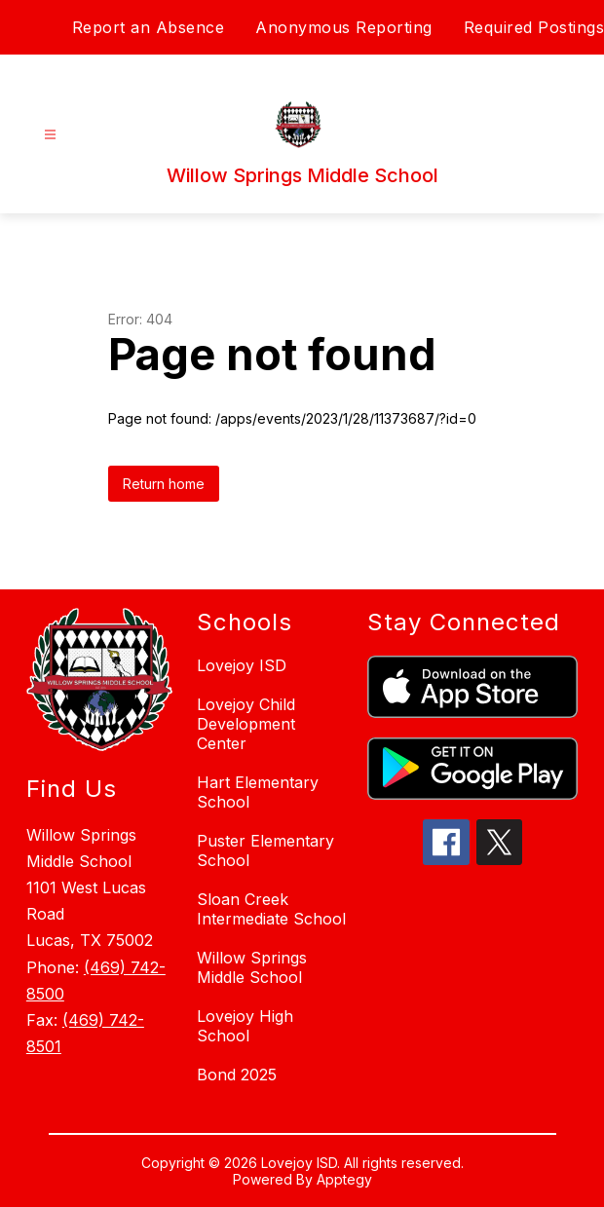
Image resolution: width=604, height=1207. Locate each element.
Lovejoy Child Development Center (246, 724)
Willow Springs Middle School (252, 967)
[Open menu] (50, 135)
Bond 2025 (237, 1074)
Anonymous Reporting (344, 27)
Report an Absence (148, 27)
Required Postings (534, 27)
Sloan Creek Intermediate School (271, 908)
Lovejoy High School (245, 1025)
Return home (164, 483)
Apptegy (344, 1179)
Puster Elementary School (265, 850)
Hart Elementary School (258, 792)
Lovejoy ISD (241, 665)
